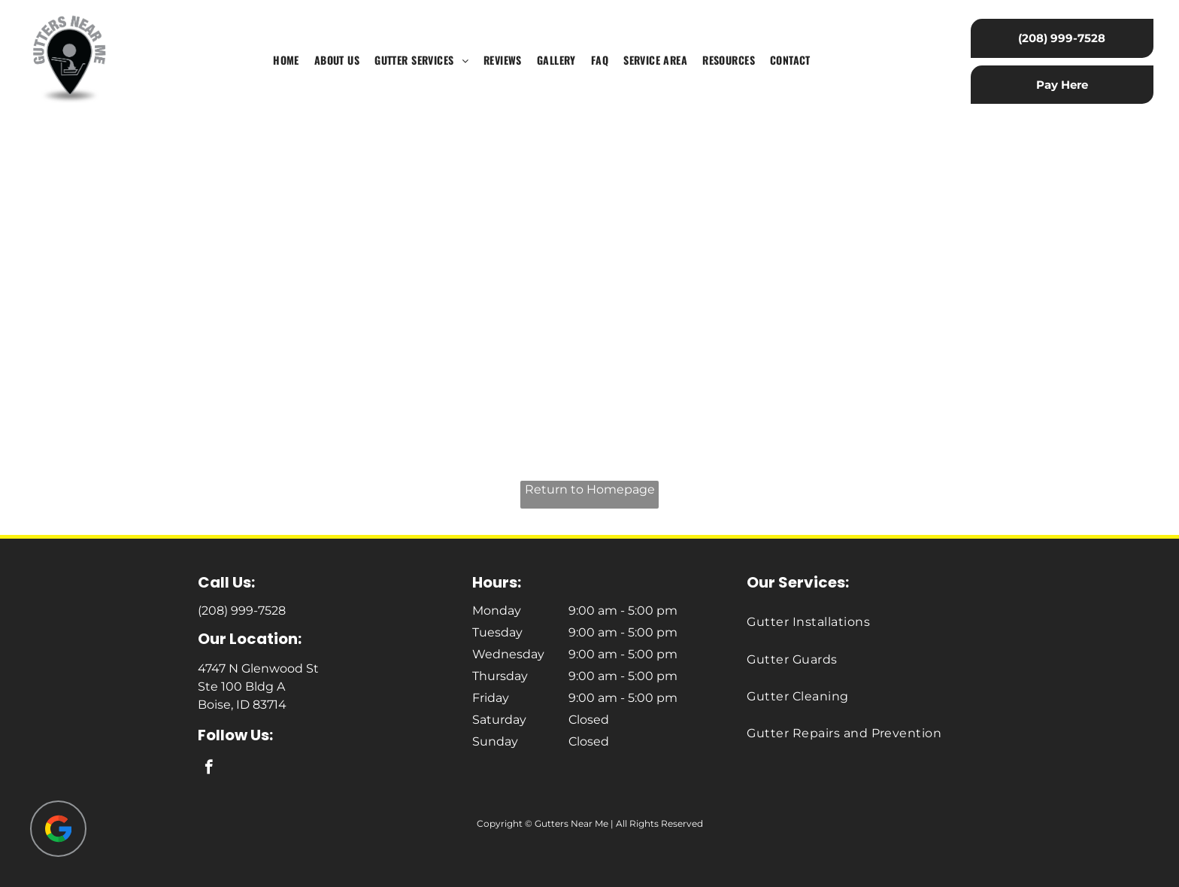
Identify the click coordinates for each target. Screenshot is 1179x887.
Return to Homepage (590, 489)
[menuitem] (286, 60)
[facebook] (209, 769)
